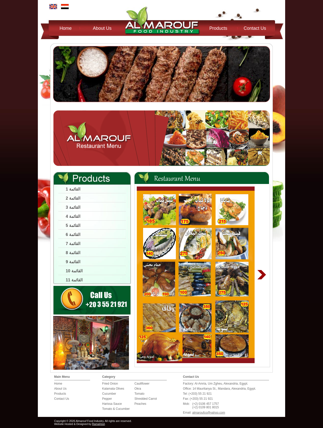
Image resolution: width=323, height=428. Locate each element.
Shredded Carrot (145, 398)
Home (66, 28)
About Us (102, 28)
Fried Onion (110, 383)
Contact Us (255, 28)
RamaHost (98, 423)
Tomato (139, 393)
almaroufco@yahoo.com (208, 412)
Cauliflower (141, 383)
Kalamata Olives (113, 388)
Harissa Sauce (112, 404)
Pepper (107, 398)
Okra (137, 388)
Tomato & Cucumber (116, 409)
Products (218, 28)
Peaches (140, 404)
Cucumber (109, 393)
